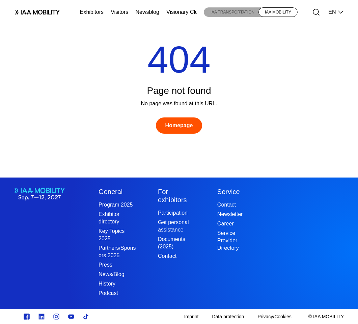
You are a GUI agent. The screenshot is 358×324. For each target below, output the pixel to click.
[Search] (316, 12)
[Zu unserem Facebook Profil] (27, 317)
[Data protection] (228, 316)
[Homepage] (179, 125)
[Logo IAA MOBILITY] (34, 12)
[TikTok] (86, 317)
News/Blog (111, 274)
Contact (167, 256)
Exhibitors (92, 12)
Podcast (108, 293)
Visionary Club (183, 12)
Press (105, 265)
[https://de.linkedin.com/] (41, 317)
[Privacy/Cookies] (274, 316)
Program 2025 (116, 205)
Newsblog (147, 12)
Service (228, 191)
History (107, 284)
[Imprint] (191, 316)
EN (336, 12)
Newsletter (230, 214)
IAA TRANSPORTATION (232, 12)
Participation (173, 213)
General (110, 191)
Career (225, 223)
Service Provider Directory (228, 240)
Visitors (119, 12)
